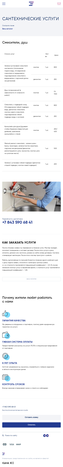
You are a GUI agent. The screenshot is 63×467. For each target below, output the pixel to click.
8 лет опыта (9, 363)
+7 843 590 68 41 (17, 222)
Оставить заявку (31, 417)
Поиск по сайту (9, 435)
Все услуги (31, 279)
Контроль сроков (13, 384)
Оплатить (31, 425)
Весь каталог (7, 29)
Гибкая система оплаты (17, 342)
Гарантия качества (14, 321)
